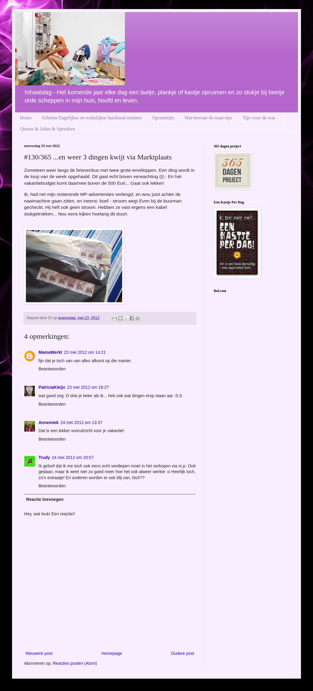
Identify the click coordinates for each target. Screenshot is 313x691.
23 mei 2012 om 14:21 (85, 352)
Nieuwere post (39, 653)
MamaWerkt (50, 352)
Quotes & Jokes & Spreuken (47, 128)
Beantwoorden (52, 368)
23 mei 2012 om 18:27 (88, 387)
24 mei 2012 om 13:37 (81, 422)
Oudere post (182, 653)
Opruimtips (163, 117)
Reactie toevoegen (45, 499)
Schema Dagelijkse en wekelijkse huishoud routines (92, 117)
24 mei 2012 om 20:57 (73, 457)
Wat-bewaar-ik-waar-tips (208, 117)
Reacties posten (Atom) (75, 663)
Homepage (111, 653)
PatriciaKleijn (52, 387)
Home (26, 117)
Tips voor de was (259, 117)
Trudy (44, 457)
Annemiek (49, 422)
